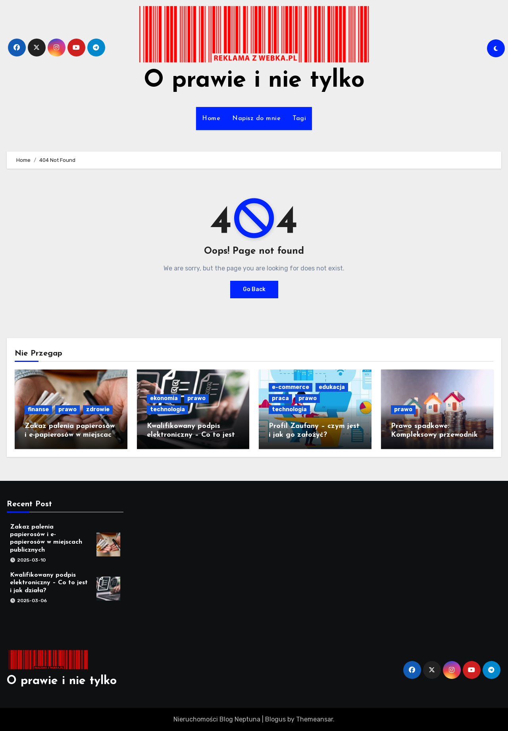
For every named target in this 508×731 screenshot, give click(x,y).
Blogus (275, 719)
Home (211, 118)
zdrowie (98, 409)
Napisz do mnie (256, 118)
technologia (167, 409)
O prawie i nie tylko (254, 81)
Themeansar (314, 719)
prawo (67, 409)
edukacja (332, 387)
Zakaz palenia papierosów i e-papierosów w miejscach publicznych (70, 434)
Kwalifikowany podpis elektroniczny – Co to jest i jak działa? (193, 434)
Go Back (254, 289)
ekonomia (164, 398)
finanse (38, 409)
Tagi (299, 118)
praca (280, 398)
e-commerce (290, 387)
